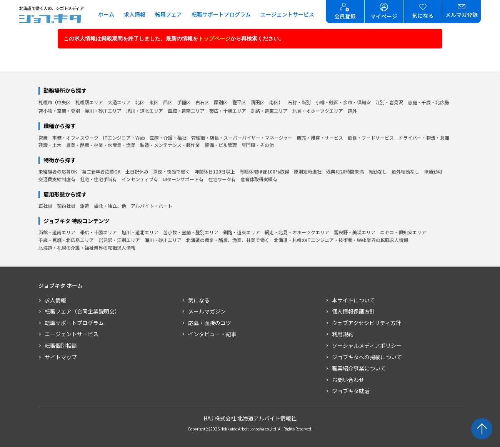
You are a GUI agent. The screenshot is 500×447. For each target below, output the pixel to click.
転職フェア (168, 14)
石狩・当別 (299, 102)
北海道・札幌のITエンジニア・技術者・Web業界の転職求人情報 (341, 240)
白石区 (202, 102)
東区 (153, 102)
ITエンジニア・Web (124, 137)
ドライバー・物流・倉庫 (423, 137)
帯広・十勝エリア (227, 110)
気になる (199, 300)
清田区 (258, 102)
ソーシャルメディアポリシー (367, 345)
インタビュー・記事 (212, 334)
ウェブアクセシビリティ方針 (366, 323)
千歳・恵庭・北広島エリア (66, 240)
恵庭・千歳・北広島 (428, 102)
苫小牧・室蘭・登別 (59, 110)
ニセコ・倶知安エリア (403, 232)
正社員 (45, 205)
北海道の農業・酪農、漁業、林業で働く (227, 240)
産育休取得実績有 (258, 179)
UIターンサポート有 (183, 179)
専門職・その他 (258, 145)
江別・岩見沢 (389, 102)
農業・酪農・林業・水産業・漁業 (100, 145)
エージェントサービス (287, 14)
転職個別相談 (61, 345)
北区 (140, 102)
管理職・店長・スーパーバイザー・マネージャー (241, 137)
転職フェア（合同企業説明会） (82, 311)
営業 (43, 137)
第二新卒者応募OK (101, 171)
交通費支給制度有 (56, 179)
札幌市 (45, 102)
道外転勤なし (405, 171)
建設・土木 (50, 145)
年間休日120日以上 (215, 171)
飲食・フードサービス (371, 137)
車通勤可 (433, 171)
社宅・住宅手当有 (98, 179)
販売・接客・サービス (320, 137)
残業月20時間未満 (345, 171)
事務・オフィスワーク (75, 137)
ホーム (106, 14)
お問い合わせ (348, 380)
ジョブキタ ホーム (60, 285)
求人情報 (134, 14)
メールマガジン (207, 311)
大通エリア (119, 102)
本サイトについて (353, 300)
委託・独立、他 (110, 205)
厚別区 (221, 102)
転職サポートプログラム (221, 14)
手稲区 (184, 102)
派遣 (84, 205)
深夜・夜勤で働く (171, 171)
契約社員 (66, 205)
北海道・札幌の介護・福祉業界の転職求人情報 (86, 247)
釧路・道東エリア (269, 110)
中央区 (64, 102)
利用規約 (342, 334)
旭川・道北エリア (144, 110)
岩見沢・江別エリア (119, 240)
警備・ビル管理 (221, 145)
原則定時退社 (308, 171)
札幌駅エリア (89, 102)
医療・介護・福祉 (168, 137)
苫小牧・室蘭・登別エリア (190, 232)
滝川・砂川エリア (103, 110)
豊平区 (239, 102)
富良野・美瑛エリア (354, 232)
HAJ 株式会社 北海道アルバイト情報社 (250, 418)
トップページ (214, 38)
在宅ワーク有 (222, 179)
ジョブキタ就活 (351, 391)
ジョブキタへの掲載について (367, 357)
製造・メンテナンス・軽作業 (170, 145)
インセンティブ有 (140, 179)
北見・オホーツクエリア (317, 110)
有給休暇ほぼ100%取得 (264, 171)
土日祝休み (136, 171)
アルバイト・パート (151, 205)
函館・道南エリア (186, 110)
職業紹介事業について (359, 368)
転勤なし (377, 171)
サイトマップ (61, 357)
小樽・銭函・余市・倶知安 (343, 102)
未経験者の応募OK (57, 171)
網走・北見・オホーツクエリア (297, 232)
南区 (273, 102)
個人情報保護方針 (353, 311)
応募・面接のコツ (209, 323)
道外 (352, 110)
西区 (167, 102)
